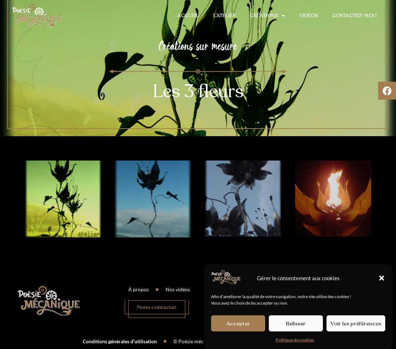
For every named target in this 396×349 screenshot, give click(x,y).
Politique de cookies (295, 340)
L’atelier (224, 15)
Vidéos (308, 15)
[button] (381, 278)
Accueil (188, 15)
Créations (267, 16)
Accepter (238, 323)
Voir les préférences (355, 323)
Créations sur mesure (198, 46)
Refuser (296, 323)
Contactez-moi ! (354, 15)
